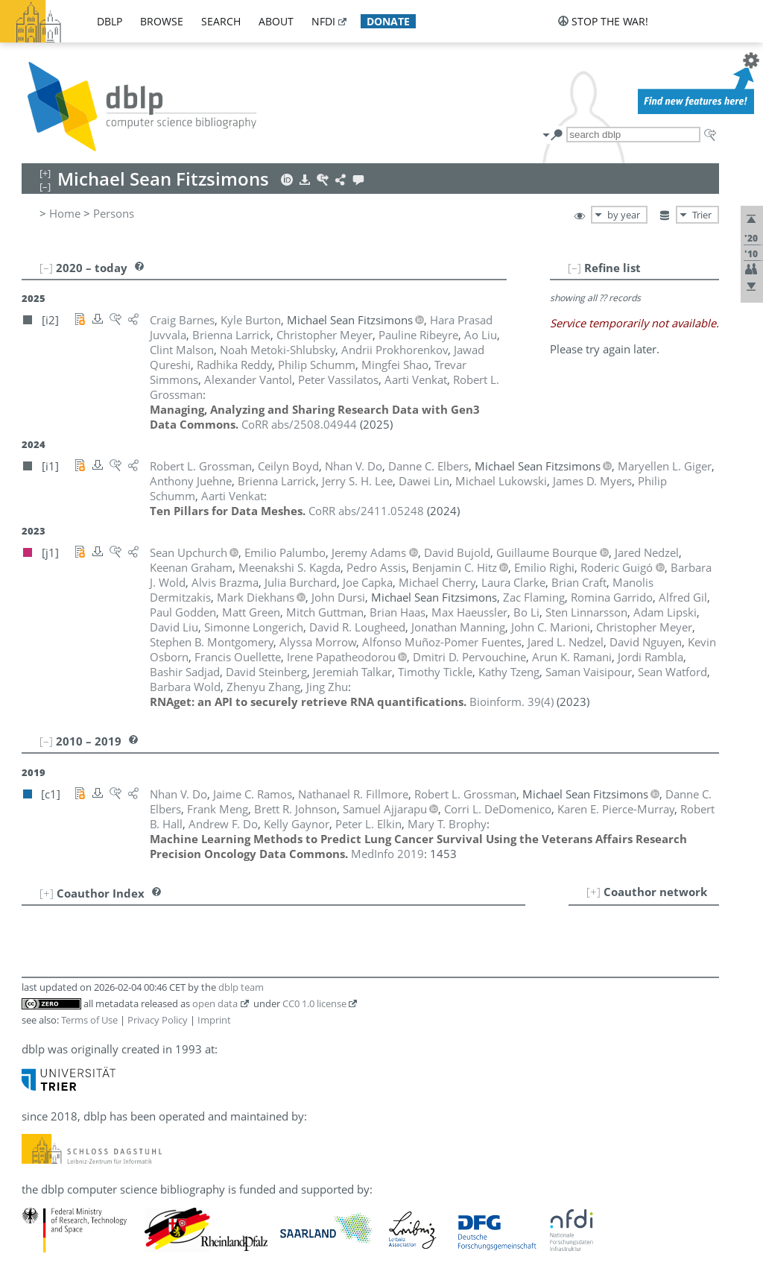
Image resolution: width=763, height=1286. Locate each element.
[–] (574, 267)
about (276, 21)
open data (215, 1003)
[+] (593, 891)
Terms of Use (89, 1020)
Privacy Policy (157, 1020)
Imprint (214, 1020)
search (221, 21)
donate (388, 21)
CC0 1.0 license (314, 1003)
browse (161, 21)
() (511, 701)
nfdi (323, 21)
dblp (109, 21)
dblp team (241, 987)
